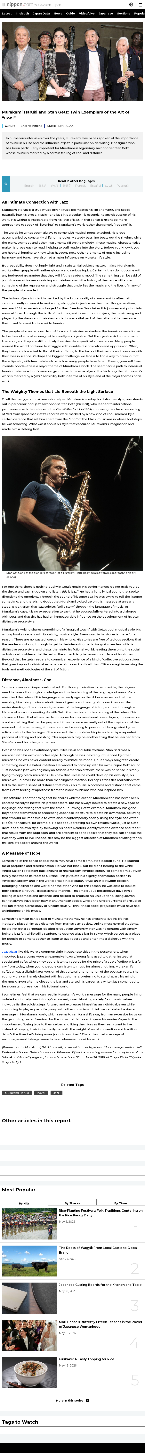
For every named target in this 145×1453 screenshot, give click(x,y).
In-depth (22, 13)
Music (51, 126)
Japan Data (41, 13)
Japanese (106, 13)
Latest (7, 13)
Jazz (56, 1093)
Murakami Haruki (17, 1093)
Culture (10, 126)
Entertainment (31, 126)
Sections (123, 13)
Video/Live (87, 13)
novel (41, 1093)
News (58, 13)
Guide (70, 13)
